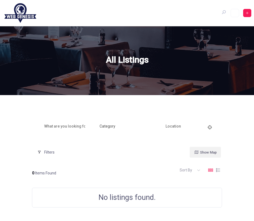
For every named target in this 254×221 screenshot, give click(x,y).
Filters (46, 152)
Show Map (205, 152)
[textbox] (107, 126)
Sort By (186, 170)
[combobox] (123, 126)
